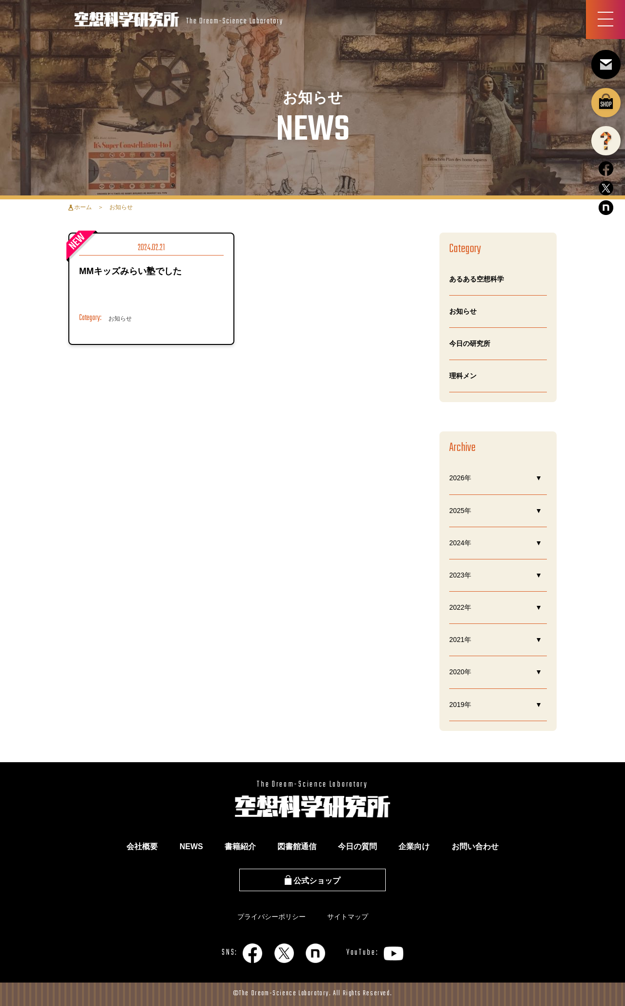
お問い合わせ (475, 846)
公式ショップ (312, 881)
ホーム (83, 207)
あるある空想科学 (476, 279)
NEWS (191, 846)
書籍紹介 (240, 846)
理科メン (463, 376)
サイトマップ (347, 916)
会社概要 (142, 846)
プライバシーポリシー (271, 916)
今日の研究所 (469, 343)
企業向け (414, 846)
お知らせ (463, 311)
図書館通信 (296, 846)
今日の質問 (357, 846)
